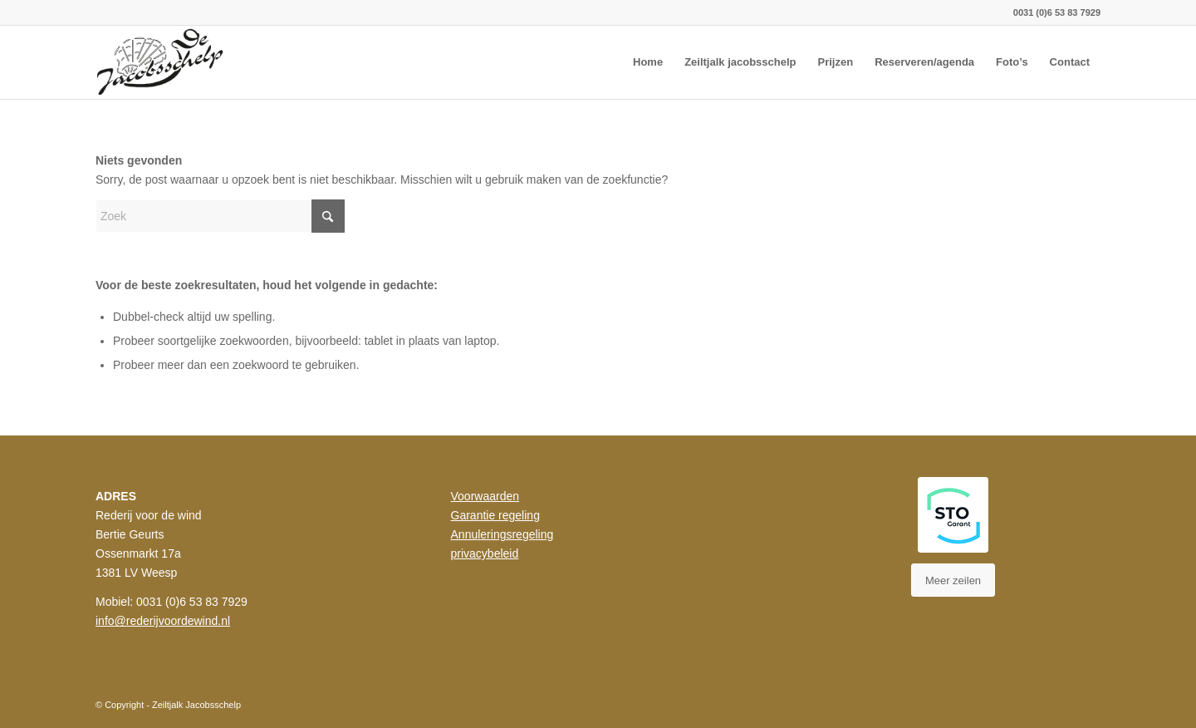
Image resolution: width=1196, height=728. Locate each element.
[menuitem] (648, 62)
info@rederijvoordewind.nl (163, 620)
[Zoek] (220, 216)
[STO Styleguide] (953, 515)
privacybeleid (485, 553)
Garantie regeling (495, 515)
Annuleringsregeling (502, 534)
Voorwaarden (485, 496)
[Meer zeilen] (953, 580)
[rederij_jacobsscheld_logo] (162, 62)
